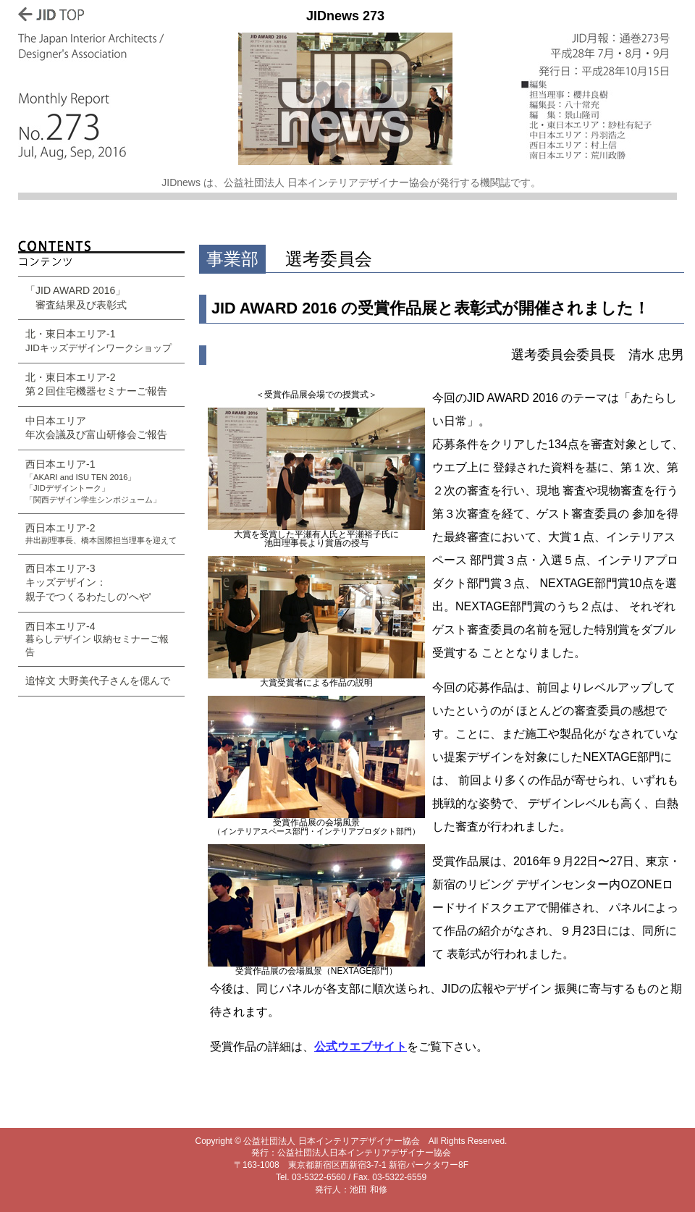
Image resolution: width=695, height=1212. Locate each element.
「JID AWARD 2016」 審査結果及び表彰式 (76, 298)
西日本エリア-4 (97, 638)
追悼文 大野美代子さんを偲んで (97, 680)
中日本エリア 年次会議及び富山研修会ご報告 (96, 428)
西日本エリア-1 (93, 481)
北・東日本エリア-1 (98, 340)
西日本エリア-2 (101, 533)
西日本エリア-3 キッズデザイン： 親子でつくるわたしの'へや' (88, 582)
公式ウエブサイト (360, 1046)
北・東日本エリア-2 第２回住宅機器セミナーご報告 (96, 384)
